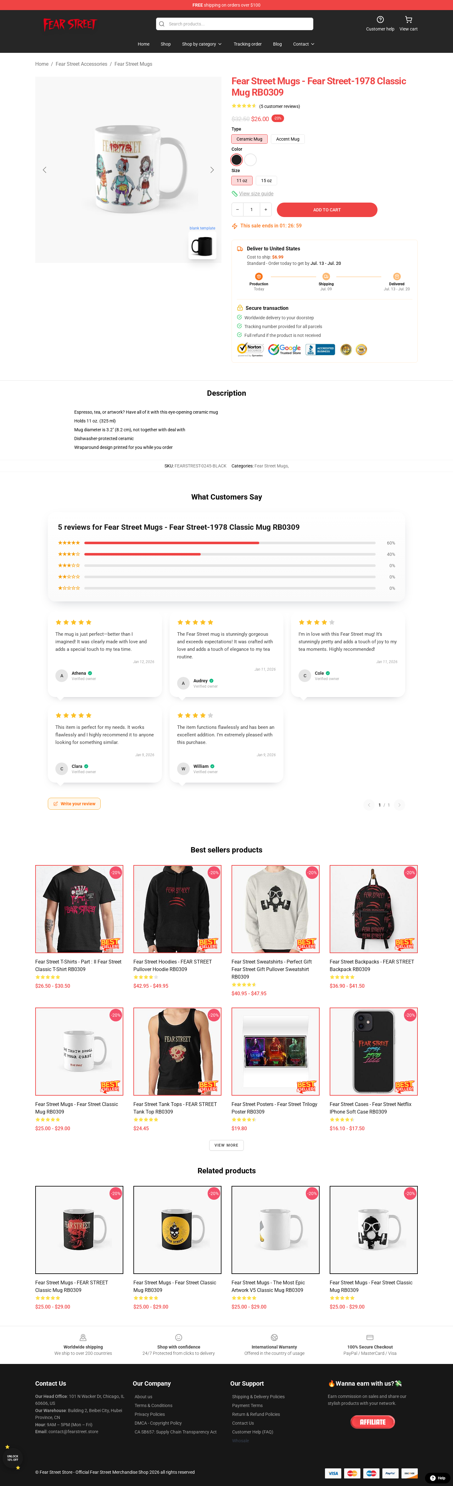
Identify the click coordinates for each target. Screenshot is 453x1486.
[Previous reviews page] (369, 805)
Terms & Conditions (153, 1405)
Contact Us (243, 1423)
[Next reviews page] (399, 805)
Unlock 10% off (12, 1458)
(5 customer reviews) (279, 106)
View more (227, 1145)
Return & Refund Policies (256, 1414)
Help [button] (437, 1478)
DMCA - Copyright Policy (158, 1423)
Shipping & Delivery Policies (258, 1396)
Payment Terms (247, 1405)
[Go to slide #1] (112, 278)
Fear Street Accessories (81, 64)
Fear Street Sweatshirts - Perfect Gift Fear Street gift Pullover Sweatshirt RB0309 (272, 969)
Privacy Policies (150, 1414)
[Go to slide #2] (145, 278)
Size (236, 170)
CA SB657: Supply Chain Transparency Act (176, 1431)
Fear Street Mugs (133, 64)
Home (41, 64)
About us (143, 1396)
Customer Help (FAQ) (252, 1431)
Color (237, 149)
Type (236, 128)
